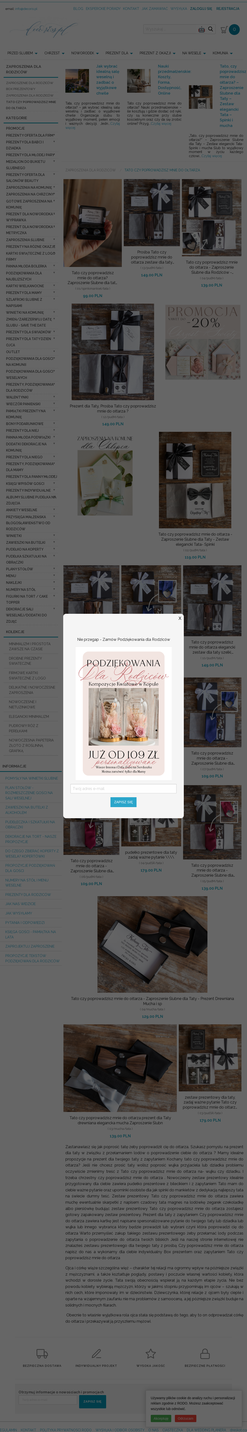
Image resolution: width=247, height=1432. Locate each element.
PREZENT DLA (117, 53)
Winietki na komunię (25, 312)
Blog (78, 9)
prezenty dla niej (22, 431)
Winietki (14, 536)
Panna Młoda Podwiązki (28, 437)
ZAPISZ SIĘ (92, 1401)
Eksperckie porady (103, 9)
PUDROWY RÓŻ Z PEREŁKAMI (23, 728)
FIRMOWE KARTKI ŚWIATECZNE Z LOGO (27, 675)
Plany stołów (19, 569)
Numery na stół (21, 590)
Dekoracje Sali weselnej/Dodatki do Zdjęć (26, 615)
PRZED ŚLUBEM (20, 53)
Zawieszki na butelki (25, 543)
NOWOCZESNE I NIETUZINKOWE (22, 704)
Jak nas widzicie (20, 904)
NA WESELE (191, 53)
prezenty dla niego (24, 457)
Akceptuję (161, 1418)
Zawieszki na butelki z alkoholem (26, 810)
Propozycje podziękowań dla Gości (30, 868)
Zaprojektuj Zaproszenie (30, 946)
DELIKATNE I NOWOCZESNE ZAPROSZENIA (32, 690)
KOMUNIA (220, 53)
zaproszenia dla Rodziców (30, 95)
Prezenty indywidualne (28, 490)
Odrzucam (185, 1418)
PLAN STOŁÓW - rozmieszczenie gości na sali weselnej (29, 793)
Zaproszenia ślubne (25, 240)
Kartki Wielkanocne (25, 286)
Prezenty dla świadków (28, 332)
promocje (15, 128)
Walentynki (17, 397)
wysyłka (179, 9)
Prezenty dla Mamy (24, 293)
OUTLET (13, 352)
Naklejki (14, 583)
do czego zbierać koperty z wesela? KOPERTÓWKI (32, 853)
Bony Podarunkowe (24, 424)
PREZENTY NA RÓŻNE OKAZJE (30, 247)
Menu (11, 576)
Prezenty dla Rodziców (28, 895)
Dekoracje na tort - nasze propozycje (30, 839)
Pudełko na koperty (24, 549)
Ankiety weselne (21, 510)
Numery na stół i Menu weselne (26, 882)
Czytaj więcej (161, 124)
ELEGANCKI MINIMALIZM (29, 716)
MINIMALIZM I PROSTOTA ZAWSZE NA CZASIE (30, 646)
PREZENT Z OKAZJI (155, 53)
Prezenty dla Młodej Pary (30, 155)
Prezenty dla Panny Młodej (31, 477)
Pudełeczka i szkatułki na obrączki (30, 824)
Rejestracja (227, 9)
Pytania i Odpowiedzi (25, 923)
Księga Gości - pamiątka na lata (30, 934)
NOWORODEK (82, 53)
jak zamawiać (155, 9)
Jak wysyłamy (18, 913)
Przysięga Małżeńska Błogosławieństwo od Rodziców (28, 523)
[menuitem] (24, 53)
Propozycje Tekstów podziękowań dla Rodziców (32, 958)
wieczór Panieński (23, 404)
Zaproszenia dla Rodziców (91, 170)
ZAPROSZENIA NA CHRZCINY (30, 194)
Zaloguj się (201, 9)
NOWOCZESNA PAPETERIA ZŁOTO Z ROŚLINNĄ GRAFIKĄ (31, 745)
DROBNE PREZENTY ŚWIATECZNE (25, 661)
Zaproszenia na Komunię (29, 187)
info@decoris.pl (26, 9)
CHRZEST (52, 53)
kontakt (131, 9)
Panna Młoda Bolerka (26, 266)
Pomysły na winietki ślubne (31, 778)
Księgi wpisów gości (25, 484)
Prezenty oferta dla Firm (29, 135)
